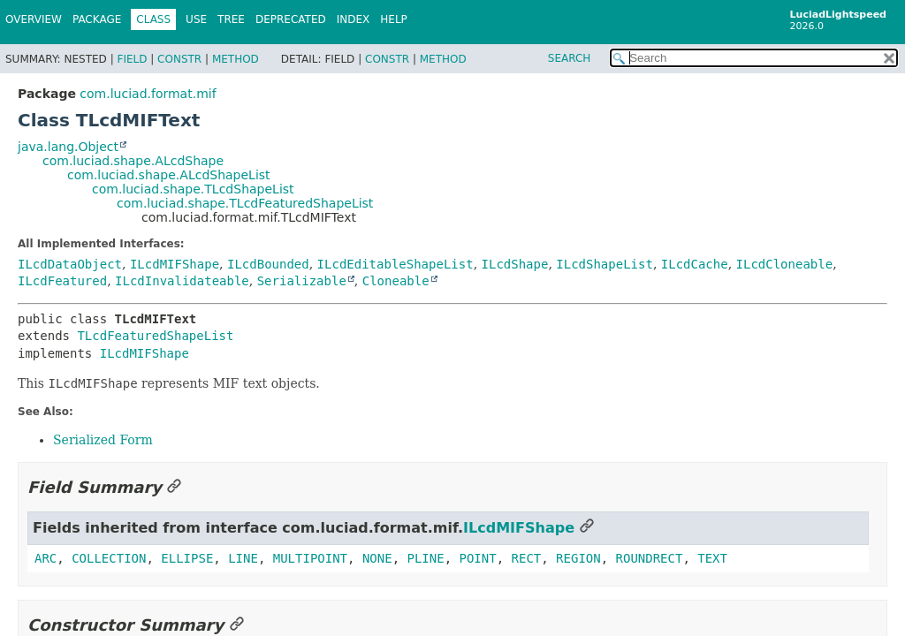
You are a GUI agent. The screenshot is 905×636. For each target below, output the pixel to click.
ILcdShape (515, 264)
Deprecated (290, 19)
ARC (45, 558)
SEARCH (569, 58)
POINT (478, 558)
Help (393, 19)
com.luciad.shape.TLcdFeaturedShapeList (245, 203)
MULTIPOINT (310, 558)
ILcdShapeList (604, 264)
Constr (179, 59)
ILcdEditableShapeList (395, 264)
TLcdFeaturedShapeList (155, 336)
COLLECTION (109, 558)
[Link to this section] (174, 487)
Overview (33, 19)
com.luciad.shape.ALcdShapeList (168, 175)
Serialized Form (103, 440)
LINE (243, 558)
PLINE (426, 558)
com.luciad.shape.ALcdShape (133, 161)
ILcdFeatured (62, 281)
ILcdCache (694, 264)
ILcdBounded (268, 264)
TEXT (712, 558)
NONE (377, 558)
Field (132, 59)
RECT (527, 558)
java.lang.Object (68, 147)
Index (353, 19)
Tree (231, 19)
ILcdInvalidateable (182, 281)
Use (196, 19)
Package (96, 19)
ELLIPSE (187, 558)
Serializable (301, 281)
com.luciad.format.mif (148, 94)
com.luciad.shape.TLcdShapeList (193, 189)
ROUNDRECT (649, 558)
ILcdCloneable (784, 264)
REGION (578, 558)
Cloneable (396, 281)
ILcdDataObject (70, 264)
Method (235, 59)
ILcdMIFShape (174, 264)
